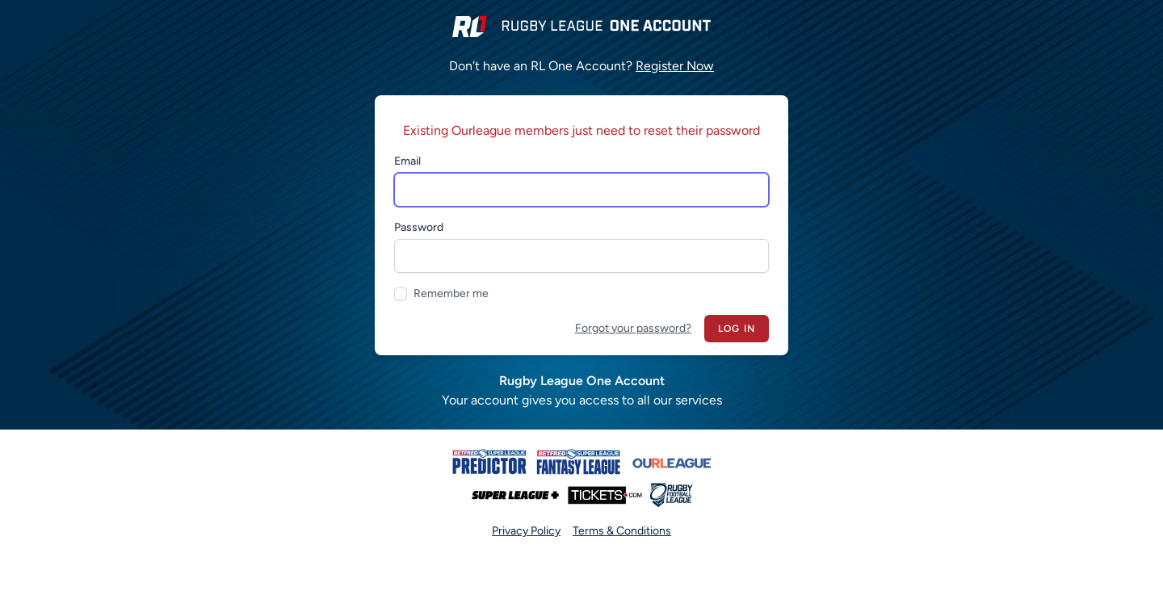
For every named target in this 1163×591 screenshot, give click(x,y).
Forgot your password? (633, 328)
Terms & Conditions (622, 531)
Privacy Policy (526, 531)
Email (407, 161)
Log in (736, 328)
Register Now (675, 65)
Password (418, 227)
